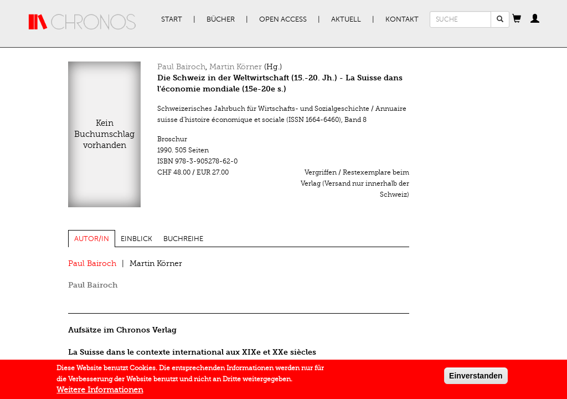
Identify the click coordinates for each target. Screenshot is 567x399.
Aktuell (346, 19)
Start (171, 19)
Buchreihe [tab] (183, 239)
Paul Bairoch (181, 67)
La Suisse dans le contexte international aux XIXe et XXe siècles (192, 352)
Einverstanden (475, 378)
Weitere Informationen (99, 392)
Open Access (283, 19)
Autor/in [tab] (91, 239)
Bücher (221, 19)
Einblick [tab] (136, 239)
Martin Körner (235, 67)
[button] (516, 19)
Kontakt (402, 19)
